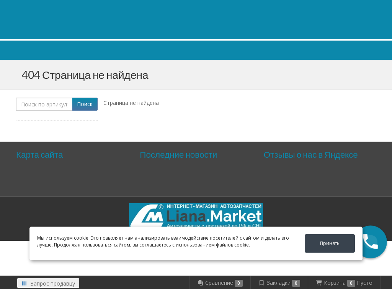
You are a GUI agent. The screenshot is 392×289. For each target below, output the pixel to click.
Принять (330, 243)
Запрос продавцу (48, 283)
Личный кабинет (326, 7)
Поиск (85, 104)
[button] (370, 242)
